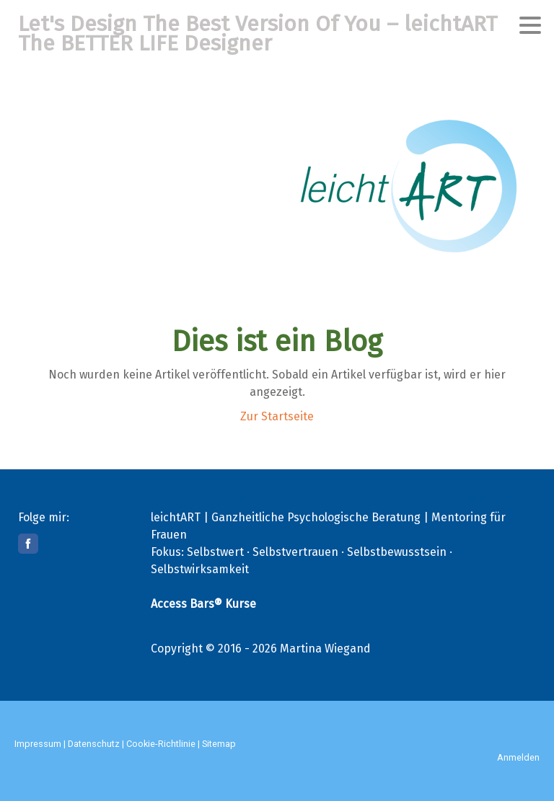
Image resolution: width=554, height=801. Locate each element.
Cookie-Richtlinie (160, 743)
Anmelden (518, 757)
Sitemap (219, 743)
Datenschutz (94, 743)
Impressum (37, 743)
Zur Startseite (277, 416)
